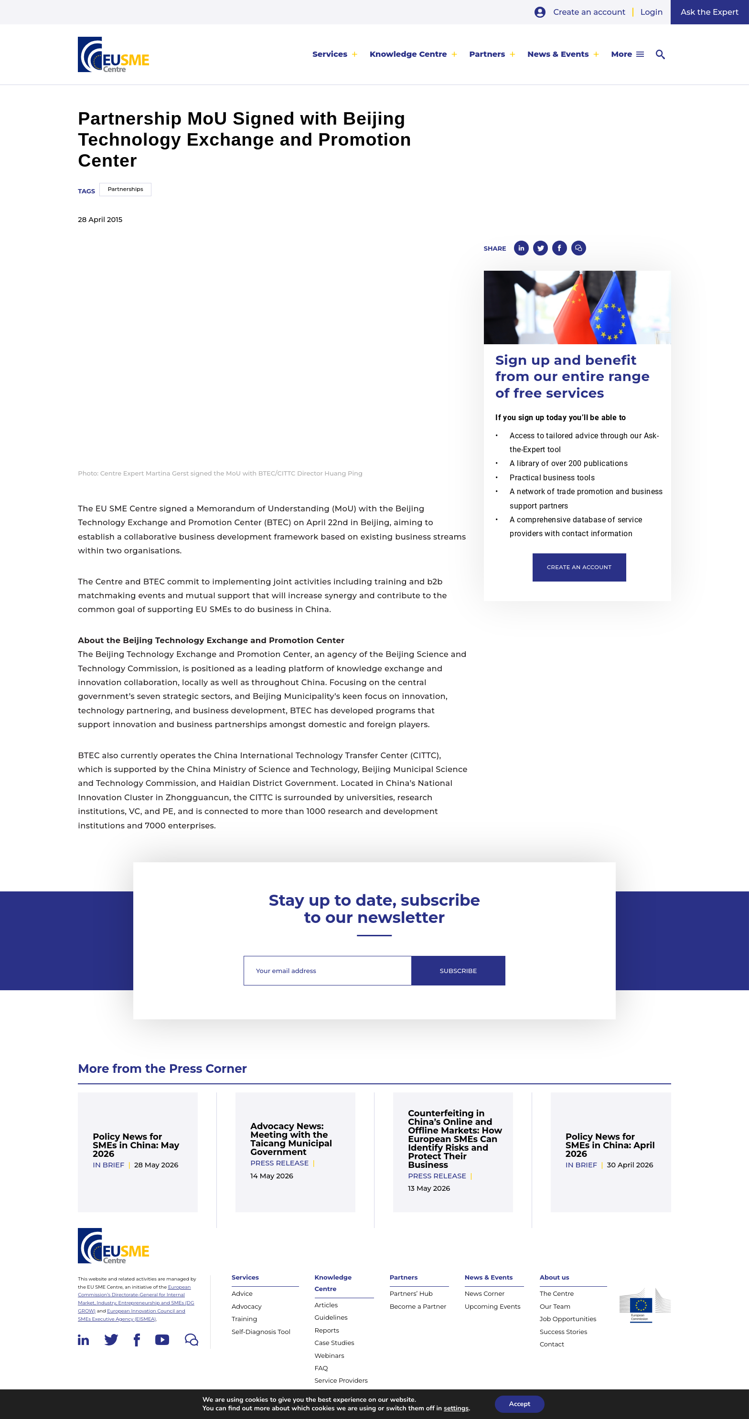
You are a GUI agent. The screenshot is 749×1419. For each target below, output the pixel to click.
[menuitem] (335, 54)
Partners (487, 54)
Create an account (589, 12)
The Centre (557, 1293)
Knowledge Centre (408, 54)
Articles (326, 1305)
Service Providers (341, 1380)
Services (329, 54)
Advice (242, 1293)
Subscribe (458, 970)
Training (244, 1319)
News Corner (485, 1293)
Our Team (555, 1306)
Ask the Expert (709, 12)
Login (652, 12)
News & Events (558, 54)
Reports (327, 1330)
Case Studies (334, 1342)
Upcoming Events (493, 1306)
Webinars (329, 1355)
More (621, 54)
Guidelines (331, 1317)
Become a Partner (418, 1306)
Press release (279, 1163)
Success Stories (563, 1331)
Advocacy (247, 1306)
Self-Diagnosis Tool (261, 1331)
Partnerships (125, 189)
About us (554, 1277)
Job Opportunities (568, 1319)
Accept (520, 1403)
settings (456, 1408)
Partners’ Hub (411, 1293)
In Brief (108, 1165)
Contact (552, 1344)
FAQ (321, 1368)
